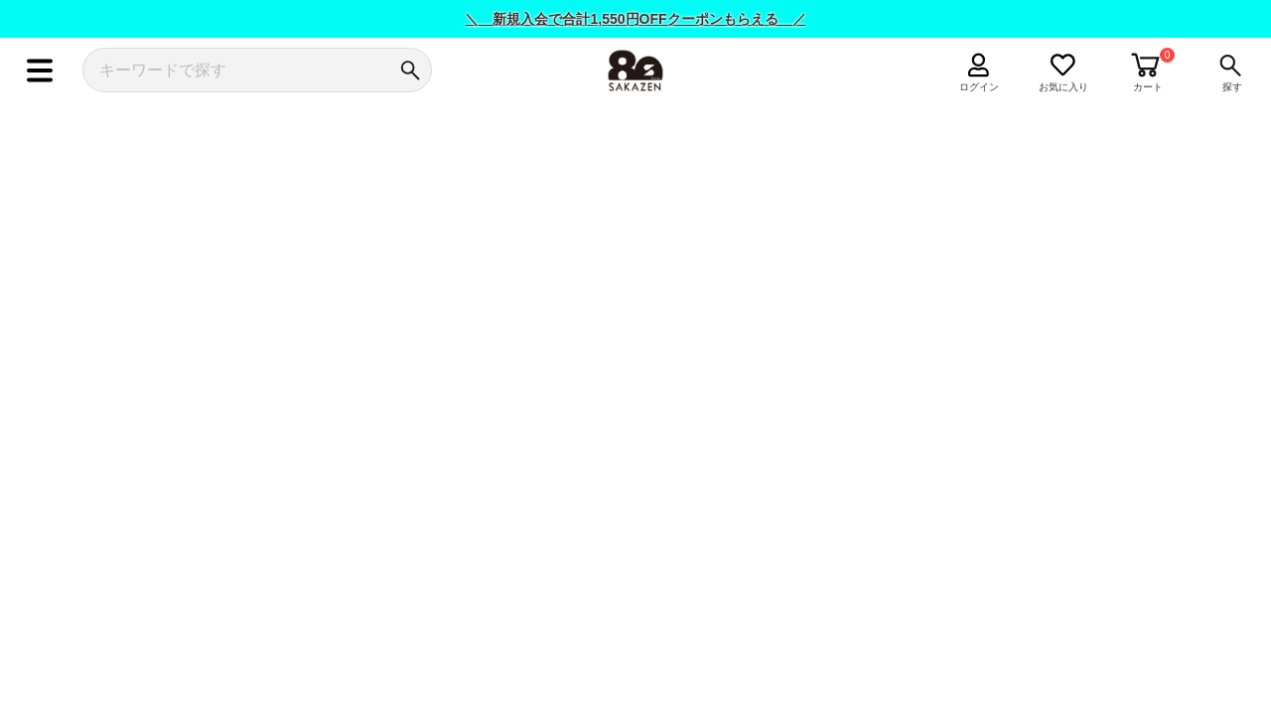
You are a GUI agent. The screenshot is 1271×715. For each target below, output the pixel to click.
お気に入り (1063, 86)
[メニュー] (39, 70)
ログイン (979, 86)
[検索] (409, 70)
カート (1148, 86)
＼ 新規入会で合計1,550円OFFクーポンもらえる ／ (635, 19)
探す (1232, 86)
